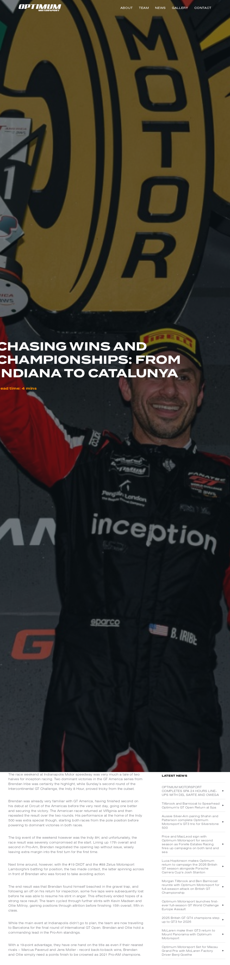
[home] (40, 7)
